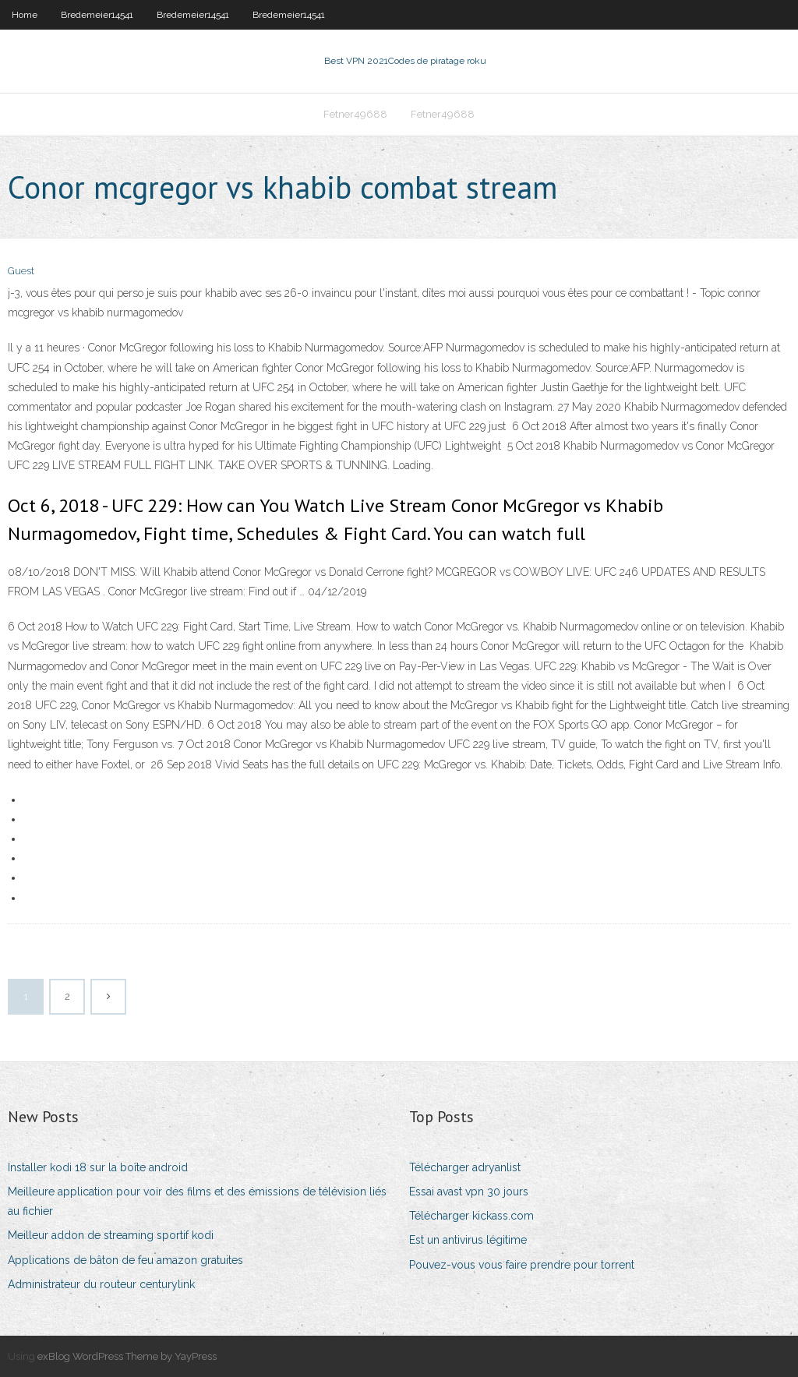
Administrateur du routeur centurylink (101, 1284)
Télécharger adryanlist (465, 1167)
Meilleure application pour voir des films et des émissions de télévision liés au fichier (197, 1201)
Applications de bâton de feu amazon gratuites (125, 1260)
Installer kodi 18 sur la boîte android (98, 1167)
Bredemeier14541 (97, 14)
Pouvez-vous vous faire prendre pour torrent (521, 1265)
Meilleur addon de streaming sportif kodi (111, 1235)
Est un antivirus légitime (468, 1240)
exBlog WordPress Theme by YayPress (127, 1356)
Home (24, 14)
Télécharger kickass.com (471, 1215)
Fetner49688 (355, 114)
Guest (21, 271)
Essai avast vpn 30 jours (468, 1191)
